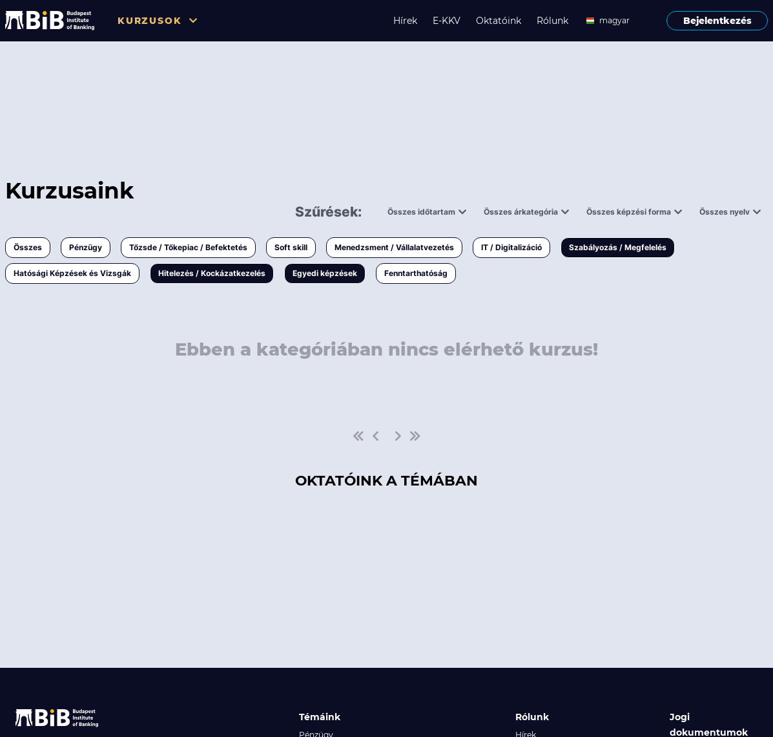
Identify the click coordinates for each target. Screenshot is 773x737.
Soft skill (290, 247)
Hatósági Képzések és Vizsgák (72, 273)
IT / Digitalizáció (511, 247)
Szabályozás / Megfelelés (617, 247)
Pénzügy (85, 247)
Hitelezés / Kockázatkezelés (211, 273)
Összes (28, 247)
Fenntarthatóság (416, 273)
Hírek (405, 21)
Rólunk (552, 21)
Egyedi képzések (325, 273)
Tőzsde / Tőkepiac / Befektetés (188, 247)
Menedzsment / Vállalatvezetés (394, 247)
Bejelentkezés (717, 21)
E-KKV (446, 21)
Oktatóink (498, 21)
